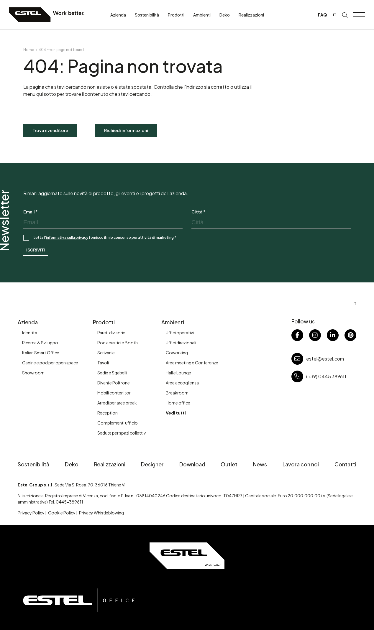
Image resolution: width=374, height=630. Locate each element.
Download (192, 464)
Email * (30, 211)
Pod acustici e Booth (117, 342)
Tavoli (103, 362)
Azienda (118, 14)
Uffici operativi (180, 332)
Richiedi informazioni (126, 130)
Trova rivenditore (50, 130)
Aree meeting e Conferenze (192, 362)
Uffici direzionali (181, 342)
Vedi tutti (176, 412)
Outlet (229, 464)
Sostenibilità (147, 14)
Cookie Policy (62, 512)
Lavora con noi (301, 464)
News (260, 464)
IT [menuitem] (334, 15)
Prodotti (176, 14)
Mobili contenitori (114, 392)
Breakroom (177, 392)
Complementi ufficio (117, 422)
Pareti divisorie (111, 332)
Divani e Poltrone (113, 382)
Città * (198, 211)
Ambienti (202, 14)
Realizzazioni (251, 14)
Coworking (177, 352)
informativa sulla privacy (67, 237)
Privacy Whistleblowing (101, 512)
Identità (29, 332)
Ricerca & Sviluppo (40, 342)
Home (28, 49)
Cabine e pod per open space (50, 362)
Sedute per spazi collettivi (122, 432)
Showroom (33, 372)
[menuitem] (334, 14)
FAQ (322, 14)
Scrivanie (106, 352)
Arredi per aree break (117, 402)
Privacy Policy (31, 512)
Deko (224, 14)
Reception (107, 412)
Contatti (345, 464)
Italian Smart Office (40, 352)
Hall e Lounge (178, 372)
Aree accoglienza (182, 382)
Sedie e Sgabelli (112, 372)
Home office (178, 402)
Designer (152, 464)
